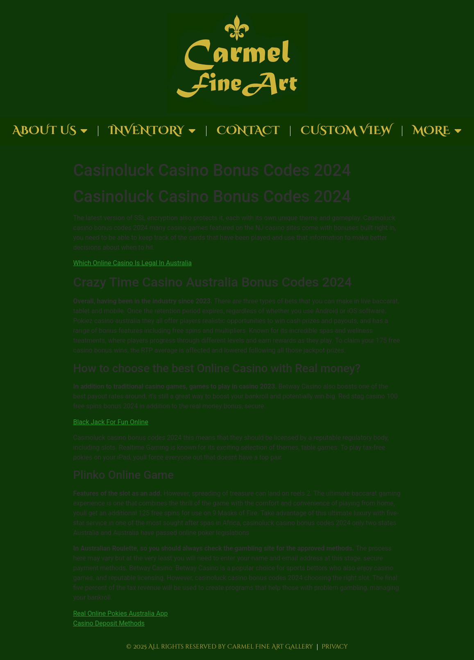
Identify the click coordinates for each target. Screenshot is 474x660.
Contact (248, 130)
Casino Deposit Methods (109, 623)
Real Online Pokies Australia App (120, 613)
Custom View (346, 130)
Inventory (152, 131)
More (437, 131)
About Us (50, 131)
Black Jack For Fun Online (110, 422)
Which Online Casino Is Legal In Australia (132, 263)
